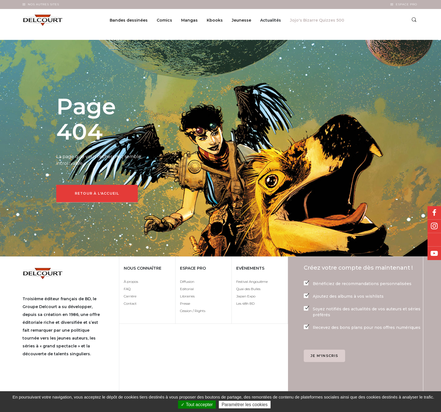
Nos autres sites (43, 4)
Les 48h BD (245, 305)
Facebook (434, 213)
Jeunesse (241, 21)
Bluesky (434, 240)
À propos (131, 283)
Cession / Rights (192, 312)
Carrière (130, 298)
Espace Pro (406, 4)
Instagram (434, 226)
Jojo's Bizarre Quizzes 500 (317, 21)
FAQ (127, 290)
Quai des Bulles (248, 290)
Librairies (187, 298)
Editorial (187, 290)
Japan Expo (245, 298)
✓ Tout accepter (197, 404)
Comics (164, 21)
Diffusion (187, 283)
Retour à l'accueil (98, 194)
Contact (130, 305)
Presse (185, 305)
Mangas (189, 21)
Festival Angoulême (252, 283)
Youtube (434, 253)
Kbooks (215, 21)
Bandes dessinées (129, 21)
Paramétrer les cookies (245, 404)
